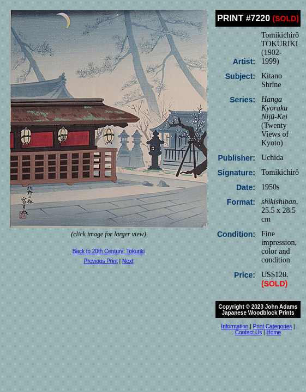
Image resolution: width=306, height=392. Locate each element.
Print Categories (272, 326)
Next (128, 261)
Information (234, 326)
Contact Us (248, 332)
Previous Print (101, 261)
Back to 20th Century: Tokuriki (109, 251)
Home (273, 332)
